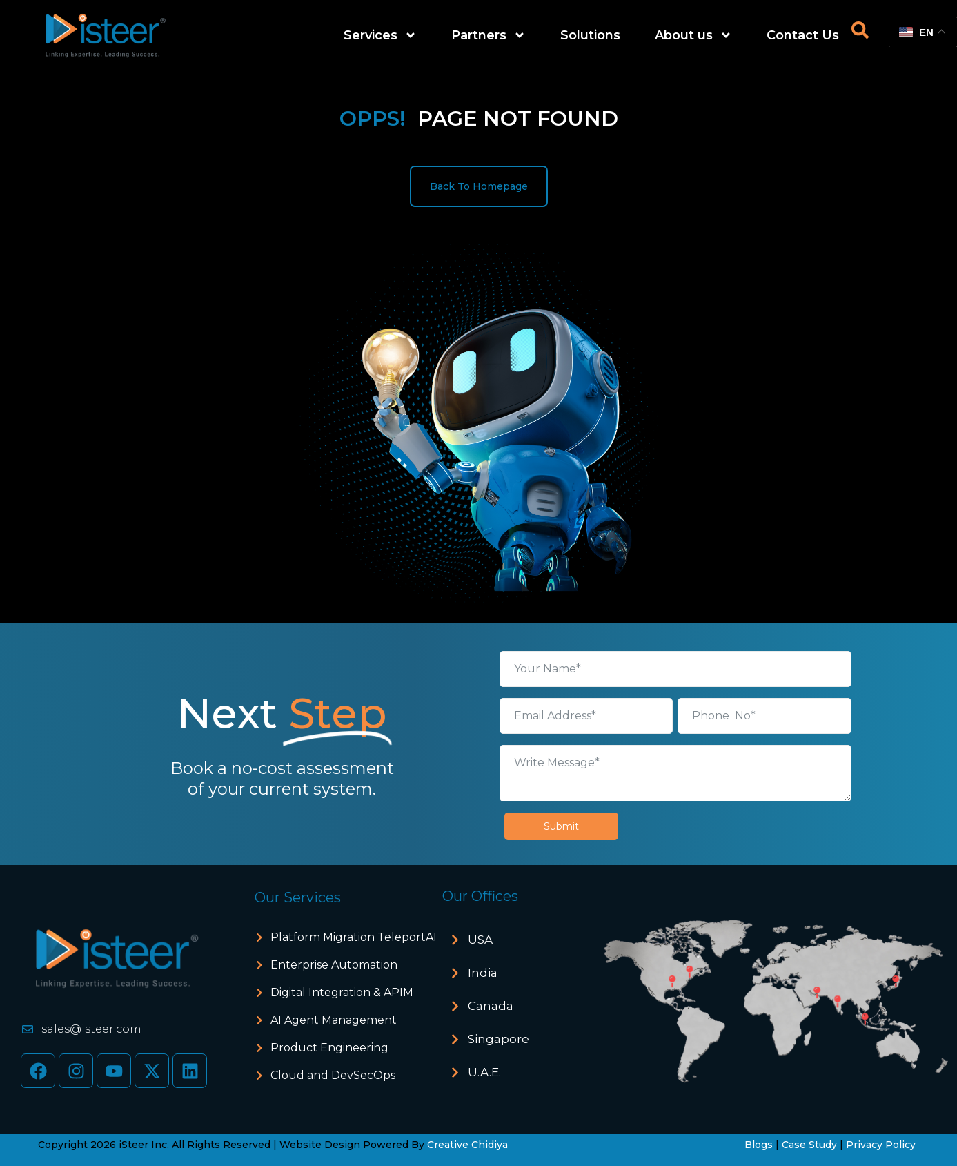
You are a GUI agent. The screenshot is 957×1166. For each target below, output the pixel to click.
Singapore (498, 1039)
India (482, 973)
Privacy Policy (881, 1144)
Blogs (758, 1144)
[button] (522, 940)
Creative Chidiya (467, 1144)
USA (480, 939)
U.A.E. (484, 1072)
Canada (490, 1006)
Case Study (809, 1144)
